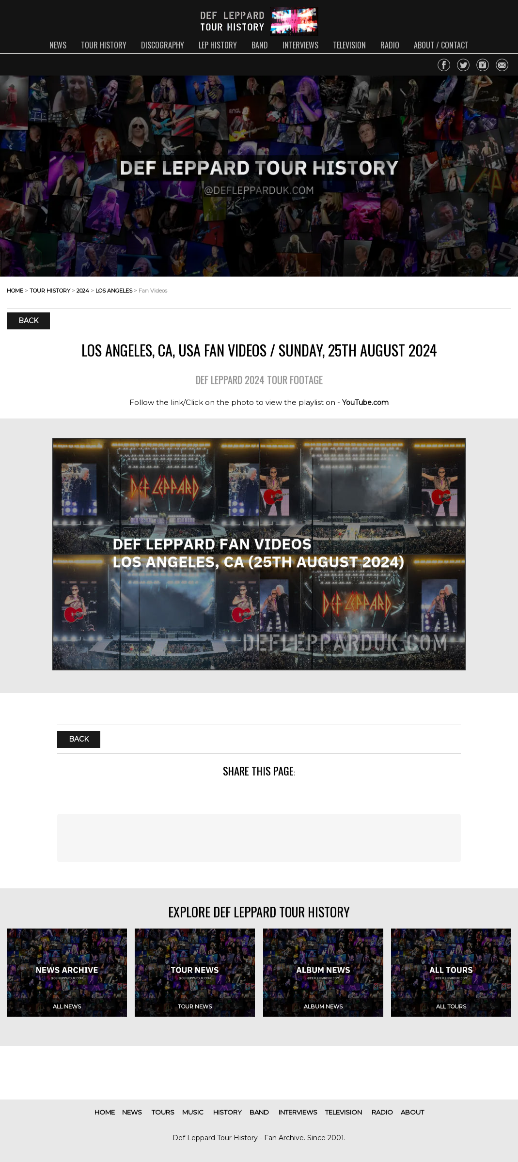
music (193, 1112)
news (57, 45)
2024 (83, 290)
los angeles (113, 290)
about (412, 1112)
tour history (103, 45)
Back (28, 321)
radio (389, 45)
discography (162, 45)
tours (163, 1112)
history (227, 1112)
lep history (218, 45)
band (259, 45)
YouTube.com (365, 402)
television (349, 45)
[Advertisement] (259, 838)
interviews (300, 45)
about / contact (441, 45)
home (15, 290)
